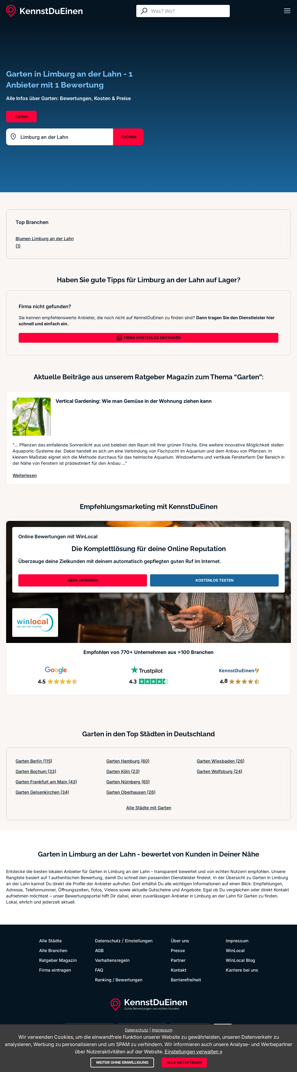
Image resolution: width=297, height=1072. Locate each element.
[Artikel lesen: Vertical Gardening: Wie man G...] (32, 417)
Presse (178, 950)
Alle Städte (50, 940)
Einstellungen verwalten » (193, 1052)
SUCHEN (128, 137)
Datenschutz (108, 940)
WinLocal (235, 950)
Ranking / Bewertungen (118, 979)
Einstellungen (138, 940)
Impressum (237, 940)
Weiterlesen (25, 475)
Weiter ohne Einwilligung (122, 1062)
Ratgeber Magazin (58, 960)
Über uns (180, 940)
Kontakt (178, 970)
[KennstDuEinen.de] (44, 11)
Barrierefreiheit (186, 979)
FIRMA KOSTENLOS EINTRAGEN (148, 338)
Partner (178, 960)
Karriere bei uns (242, 970)
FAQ (99, 970)
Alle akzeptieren (184, 1062)
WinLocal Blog (240, 960)
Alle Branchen (53, 950)
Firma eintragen (55, 970)
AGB (99, 950)
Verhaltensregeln (112, 960)
